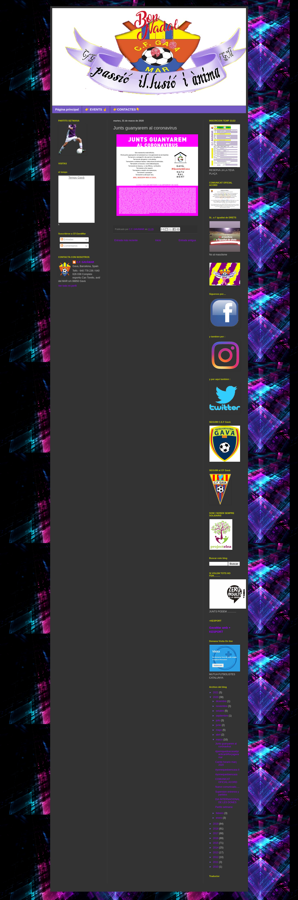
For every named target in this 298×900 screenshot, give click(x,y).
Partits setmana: (224, 807)
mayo (219, 730)
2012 (216, 857)
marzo (219, 739)
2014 (216, 847)
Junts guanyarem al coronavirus (226, 745)
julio (218, 720)
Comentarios (69, 245)
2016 (216, 838)
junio (219, 725)
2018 (216, 828)
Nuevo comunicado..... (227, 786)
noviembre (222, 706)
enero (219, 817)
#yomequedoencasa (226, 774)
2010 (216, 866)
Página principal (67, 109)
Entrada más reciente (126, 240)
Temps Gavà (76, 177)
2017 (216, 833)
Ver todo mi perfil (67, 285)
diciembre (221, 701)
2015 (216, 842)
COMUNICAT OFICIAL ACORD (226, 780)
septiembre (222, 715)
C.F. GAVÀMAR (85, 262)
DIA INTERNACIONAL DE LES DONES (227, 801)
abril (218, 734)
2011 (216, 862)
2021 (216, 692)
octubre (220, 710)
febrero (220, 813)
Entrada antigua (187, 240)
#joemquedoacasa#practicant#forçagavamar (227, 754)
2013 (216, 852)
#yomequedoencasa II (227, 769)
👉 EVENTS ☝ (96, 109)
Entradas (67, 239)
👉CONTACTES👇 (126, 109)
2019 (216, 823)
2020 (216, 697)
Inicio (158, 240)
